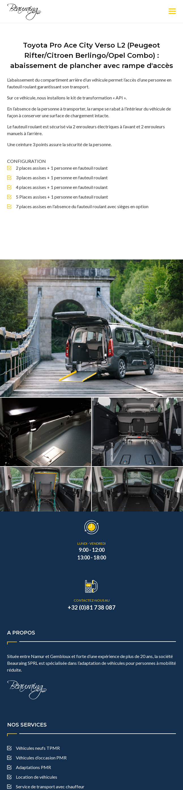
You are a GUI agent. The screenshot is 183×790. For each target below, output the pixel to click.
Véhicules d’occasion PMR (41, 737)
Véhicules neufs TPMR (38, 727)
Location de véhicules (36, 756)
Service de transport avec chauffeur (50, 766)
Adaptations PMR (33, 746)
